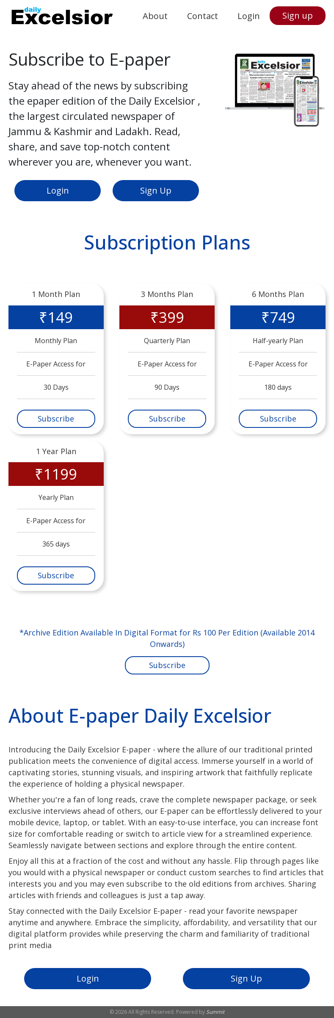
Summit (215, 1011)
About (155, 16)
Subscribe (56, 418)
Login (248, 16)
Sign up (297, 15)
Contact (202, 16)
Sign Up (155, 190)
